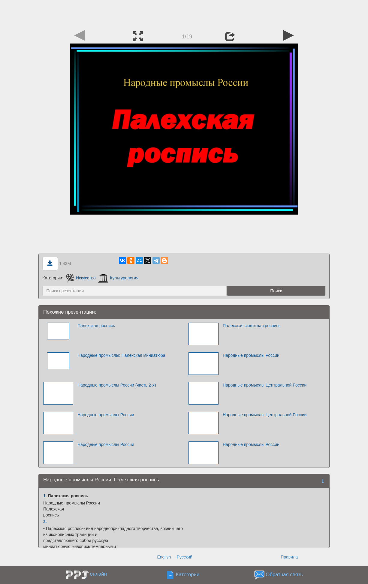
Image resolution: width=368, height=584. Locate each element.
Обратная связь (284, 575)
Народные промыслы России (251, 355)
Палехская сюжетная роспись (252, 325)
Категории (188, 575)
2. (45, 521)
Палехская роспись (96, 325)
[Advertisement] (184, 13)
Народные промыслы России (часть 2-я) (116, 385)
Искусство (81, 277)
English (164, 557)
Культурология (118, 277)
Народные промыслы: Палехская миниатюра (121, 355)
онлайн (98, 574)
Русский (184, 557)
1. (45, 495)
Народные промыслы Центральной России (264, 385)
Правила (289, 557)
